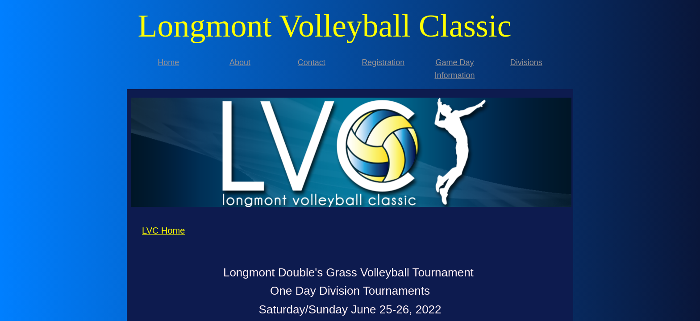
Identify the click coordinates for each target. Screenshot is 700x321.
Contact (311, 62)
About (239, 62)
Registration (383, 62)
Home (168, 62)
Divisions (526, 62)
